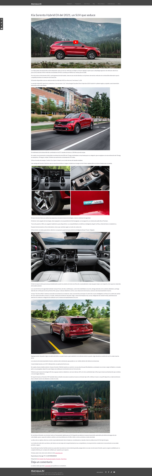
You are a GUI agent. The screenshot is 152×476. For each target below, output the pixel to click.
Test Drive (63, 459)
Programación (84, 3)
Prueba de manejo (51, 459)
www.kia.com (59, 453)
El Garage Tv (75, 3)
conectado (48, 465)
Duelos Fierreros (117, 3)
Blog (100, 3)
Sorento (58, 459)
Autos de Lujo (93, 3)
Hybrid (41, 459)
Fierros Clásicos (107, 3)
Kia (45, 459)
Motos (125, 3)
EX (38, 459)
